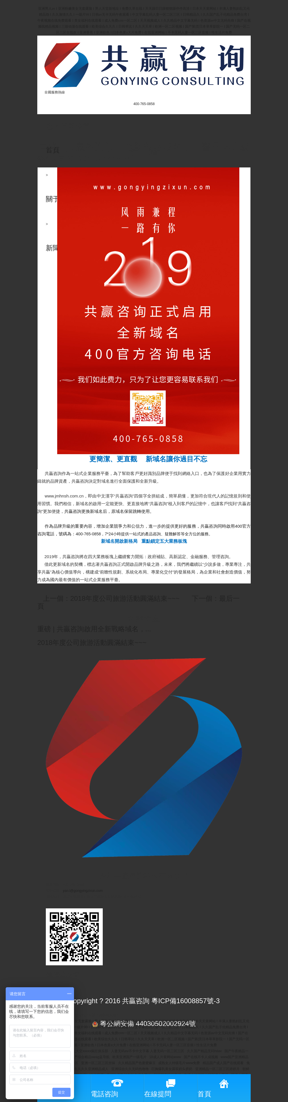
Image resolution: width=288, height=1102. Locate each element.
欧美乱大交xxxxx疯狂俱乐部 (87, 1051)
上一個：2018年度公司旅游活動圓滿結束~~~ (111, 598)
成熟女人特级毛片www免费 (179, 1063)
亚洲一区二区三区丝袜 (98, 1063)
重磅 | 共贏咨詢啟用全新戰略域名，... (94, 629)
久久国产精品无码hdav (205, 1051)
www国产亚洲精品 (235, 1057)
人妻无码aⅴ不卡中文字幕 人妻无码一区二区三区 (148, 1051)
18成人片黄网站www (165, 1057)
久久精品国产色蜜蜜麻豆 (137, 1063)
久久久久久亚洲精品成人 (90, 1069)
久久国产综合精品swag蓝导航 (87, 1057)
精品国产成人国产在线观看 (223, 1063)
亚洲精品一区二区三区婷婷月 (217, 1069)
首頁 (52, 150)
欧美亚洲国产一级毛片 (129, 1057)
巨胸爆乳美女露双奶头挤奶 (172, 1069)
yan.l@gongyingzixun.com (83, 891)
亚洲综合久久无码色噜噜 (130, 1069)
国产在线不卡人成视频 (201, 1057)
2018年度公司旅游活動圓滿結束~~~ (91, 642)
